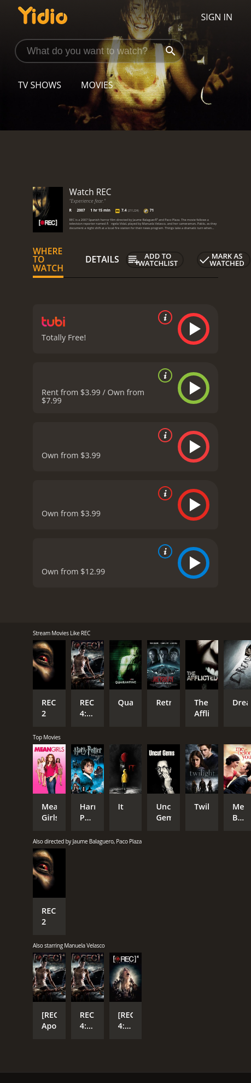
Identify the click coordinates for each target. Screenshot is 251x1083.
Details (102, 259)
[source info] (163, 317)
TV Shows (39, 85)
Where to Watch (48, 260)
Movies (97, 85)
